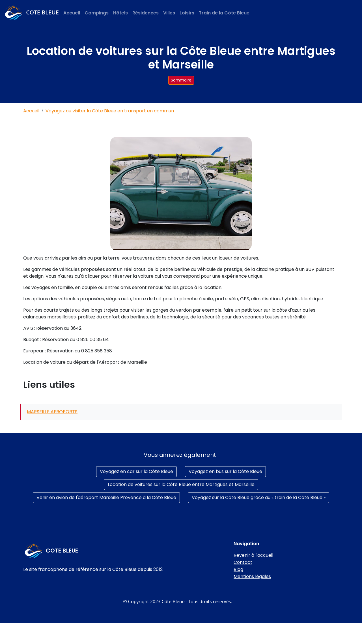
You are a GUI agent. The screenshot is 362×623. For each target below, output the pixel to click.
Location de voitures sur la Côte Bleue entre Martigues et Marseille (181, 484)
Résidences (145, 13)
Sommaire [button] (181, 80)
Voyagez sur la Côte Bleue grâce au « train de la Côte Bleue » (259, 497)
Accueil (71, 13)
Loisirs (187, 13)
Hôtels (120, 13)
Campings (97, 13)
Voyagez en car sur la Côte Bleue (136, 471)
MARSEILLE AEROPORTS (52, 411)
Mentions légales (252, 576)
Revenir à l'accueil (253, 555)
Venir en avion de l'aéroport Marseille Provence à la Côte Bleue (106, 497)
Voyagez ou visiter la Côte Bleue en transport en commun (110, 111)
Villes (169, 13)
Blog (238, 569)
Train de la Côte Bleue (224, 13)
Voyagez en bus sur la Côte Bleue (225, 471)
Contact (243, 562)
